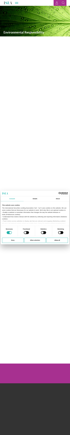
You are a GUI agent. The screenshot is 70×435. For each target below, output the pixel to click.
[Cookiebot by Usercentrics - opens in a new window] (60, 193)
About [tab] (58, 198)
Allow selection (35, 240)
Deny (12, 240)
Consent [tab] (12, 198)
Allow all (57, 240)
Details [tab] (35, 198)
